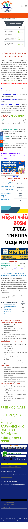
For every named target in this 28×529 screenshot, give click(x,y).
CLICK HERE (17, 116)
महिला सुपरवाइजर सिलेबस (11, 439)
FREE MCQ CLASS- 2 (14, 417)
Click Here (17, 265)
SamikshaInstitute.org (11, 80)
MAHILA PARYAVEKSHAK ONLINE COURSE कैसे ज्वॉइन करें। (12, 428)
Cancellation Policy (7, 502)
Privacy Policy (5, 507)
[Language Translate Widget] (14, 456)
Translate (19, 459)
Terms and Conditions (8, 505)
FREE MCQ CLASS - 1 (13, 409)
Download (20, 32)
